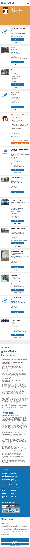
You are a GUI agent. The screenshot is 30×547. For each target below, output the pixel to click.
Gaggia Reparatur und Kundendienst (10, 480)
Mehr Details (17, 39)
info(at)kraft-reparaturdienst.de (18, 74)
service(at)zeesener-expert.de (18, 233)
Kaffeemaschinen (7, 409)
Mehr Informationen (15, 136)
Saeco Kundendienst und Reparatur (9, 473)
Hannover (4, 491)
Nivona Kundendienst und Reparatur (10, 477)
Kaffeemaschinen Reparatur (8, 479)
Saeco (3, 429)
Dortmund (4, 496)
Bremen (4, 493)
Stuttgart (14, 494)
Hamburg (4, 494)
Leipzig (3, 497)
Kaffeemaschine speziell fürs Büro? (19, 115)
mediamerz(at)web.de (16, 52)
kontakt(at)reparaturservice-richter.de (19, 256)
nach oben (4, 347)
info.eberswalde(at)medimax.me (18, 302)
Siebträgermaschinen (8, 412)
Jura (23, 428)
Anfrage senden (17, 42)
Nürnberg (14, 491)
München (14, 490)
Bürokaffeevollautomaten (9, 413)
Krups (11, 429)
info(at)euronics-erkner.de (17, 208)
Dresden (14, 496)
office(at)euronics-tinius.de (17, 325)
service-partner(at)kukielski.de (18, 33)
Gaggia (19, 429)
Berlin (3, 490)
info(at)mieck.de (14, 280)
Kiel (13, 493)
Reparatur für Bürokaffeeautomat (9, 482)
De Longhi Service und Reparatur (9, 475)
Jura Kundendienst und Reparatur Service (11, 472)
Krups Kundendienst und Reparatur (9, 476)
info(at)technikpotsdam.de (17, 97)
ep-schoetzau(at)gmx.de (16, 160)
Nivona (15, 429)
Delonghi (7, 429)
